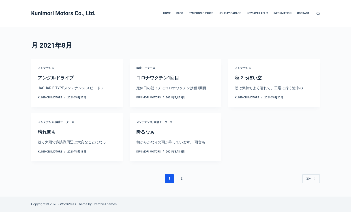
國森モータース (145, 68)
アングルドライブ (56, 78)
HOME (167, 13)
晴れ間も (47, 132)
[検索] (318, 13)
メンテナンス (46, 68)
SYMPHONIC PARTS (201, 13)
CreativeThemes (104, 204)
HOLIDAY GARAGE (230, 13)
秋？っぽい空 (248, 78)
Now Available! (257, 13)
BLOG (179, 13)
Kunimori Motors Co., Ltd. (63, 13)
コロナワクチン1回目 (157, 78)
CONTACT (303, 13)
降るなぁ (145, 132)
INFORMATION (282, 13)
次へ (311, 178)
